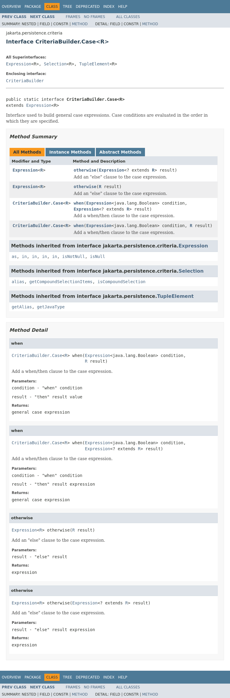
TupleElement (94, 63)
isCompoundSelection (122, 281)
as (14, 256)
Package (33, 6)
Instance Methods (70, 152)
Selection (55, 63)
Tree (67, 6)
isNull (97, 256)
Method (80, 24)
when (79, 203)
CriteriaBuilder (25, 80)
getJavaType (51, 306)
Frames (73, 17)
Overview (11, 6)
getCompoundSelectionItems (61, 281)
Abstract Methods (120, 152)
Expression (18, 63)
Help (122, 6)
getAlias (22, 306)
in (24, 256)
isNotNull (73, 256)
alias (18, 281)
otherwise (85, 170)
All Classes (128, 17)
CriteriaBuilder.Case (38, 203)
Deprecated (88, 6)
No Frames (94, 17)
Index (109, 6)
